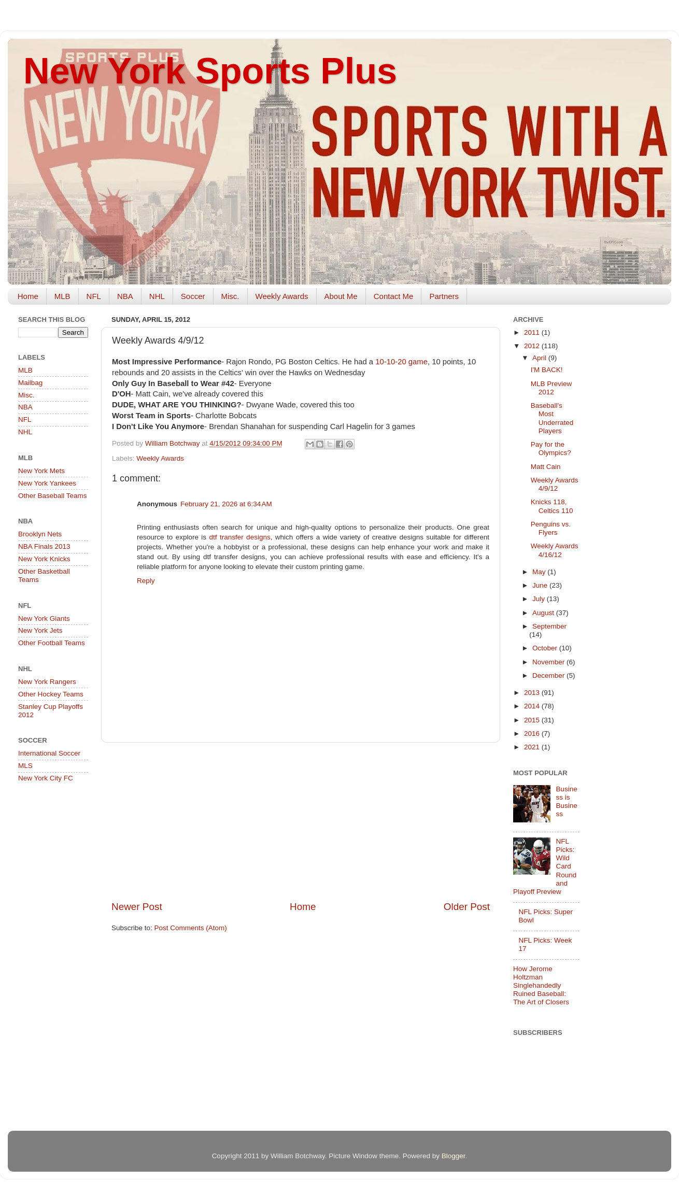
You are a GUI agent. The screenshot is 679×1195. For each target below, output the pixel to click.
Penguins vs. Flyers (551, 528)
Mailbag (30, 383)
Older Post (467, 906)
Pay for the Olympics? (551, 448)
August (544, 613)
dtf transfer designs (240, 537)
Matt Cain (546, 467)
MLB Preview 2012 (551, 388)
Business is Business (566, 801)
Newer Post (136, 906)
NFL (94, 296)
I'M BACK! (547, 370)
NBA (125, 296)
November (549, 662)
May (539, 572)
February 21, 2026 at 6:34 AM (226, 504)
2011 (533, 332)
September (549, 626)
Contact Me (394, 296)
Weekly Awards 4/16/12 (554, 550)
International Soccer (49, 753)
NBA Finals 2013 (44, 546)
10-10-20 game (401, 362)
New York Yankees (47, 483)
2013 (533, 692)
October (545, 648)
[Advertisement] (300, 821)
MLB (62, 296)
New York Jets (40, 630)
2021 (533, 747)
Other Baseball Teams (52, 496)
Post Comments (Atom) (190, 928)
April (540, 358)
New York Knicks (44, 559)
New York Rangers (47, 682)
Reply (146, 581)
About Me (341, 296)
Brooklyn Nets (40, 534)
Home (28, 296)
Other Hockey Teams (50, 694)
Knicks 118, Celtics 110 (552, 506)
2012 (533, 346)
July (539, 599)
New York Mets (41, 471)
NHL (157, 296)
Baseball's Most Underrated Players (552, 418)
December (549, 675)
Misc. (230, 296)
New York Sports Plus (210, 71)
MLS (25, 766)
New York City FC (45, 778)
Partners (444, 296)
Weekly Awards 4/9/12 (554, 484)
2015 (533, 720)
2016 (533, 733)
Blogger (453, 1156)
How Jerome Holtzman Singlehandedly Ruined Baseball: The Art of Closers (541, 985)
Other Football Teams (51, 643)
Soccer (193, 296)
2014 (533, 706)
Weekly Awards (282, 296)
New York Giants (44, 618)
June (540, 585)
